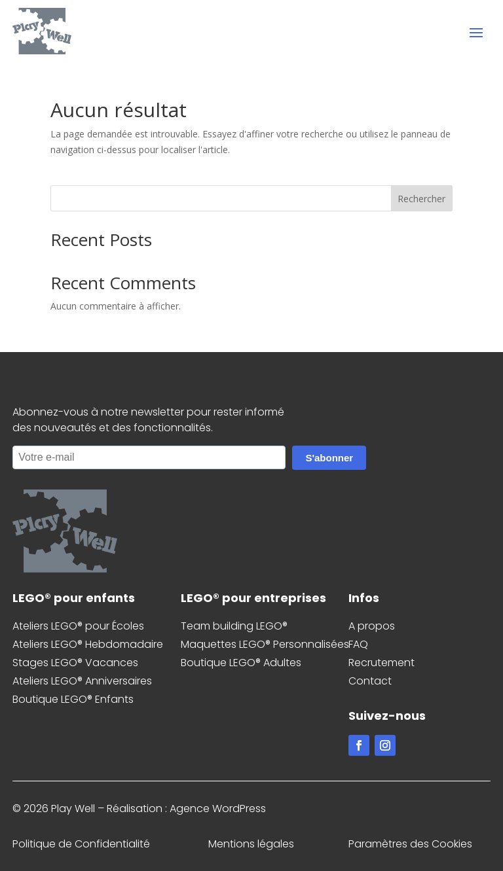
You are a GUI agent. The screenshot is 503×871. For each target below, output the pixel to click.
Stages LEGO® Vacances (75, 662)
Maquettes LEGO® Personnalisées (265, 644)
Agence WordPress (218, 808)
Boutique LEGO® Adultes (241, 662)
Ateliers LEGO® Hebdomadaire (87, 644)
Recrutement (381, 662)
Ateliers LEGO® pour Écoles (78, 625)
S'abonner (329, 457)
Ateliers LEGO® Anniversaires (82, 680)
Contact (370, 680)
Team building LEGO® (234, 625)
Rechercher (421, 198)
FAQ (358, 644)
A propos (371, 625)
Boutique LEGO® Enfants (73, 699)
